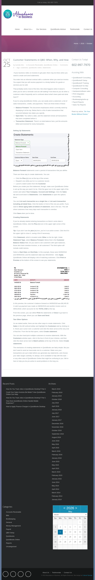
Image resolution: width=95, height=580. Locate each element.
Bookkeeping (10, 519)
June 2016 (55, 441)
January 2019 (57, 396)
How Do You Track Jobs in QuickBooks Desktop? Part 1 (26, 398)
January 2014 (57, 499)
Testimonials (75, 29)
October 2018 (57, 399)
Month (56, 515)
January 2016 (57, 458)
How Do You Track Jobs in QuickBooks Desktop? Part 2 (26, 389)
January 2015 (57, 479)
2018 (82, 43)
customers (24, 68)
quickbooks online (35, 68)
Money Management (13, 526)
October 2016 (57, 430)
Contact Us (88, 29)
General (9, 522)
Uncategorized (11, 546)
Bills (7, 515)
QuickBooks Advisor (58, 29)
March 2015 (56, 472)
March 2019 (56, 389)
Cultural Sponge (87, 575)
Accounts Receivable (35, 65)
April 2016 (55, 448)
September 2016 (58, 434)
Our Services (41, 29)
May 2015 (55, 465)
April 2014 (55, 489)
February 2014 (57, 496)
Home (17, 29)
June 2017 (55, 417)
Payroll (8, 529)
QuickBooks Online (51, 65)
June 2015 (55, 461)
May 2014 (55, 486)
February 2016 (57, 455)
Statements (47, 68)
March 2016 (56, 451)
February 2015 (57, 475)
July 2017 (55, 413)
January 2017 (57, 420)
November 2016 (57, 427)
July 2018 (55, 403)
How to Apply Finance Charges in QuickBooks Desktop (25, 406)
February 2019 (57, 392)
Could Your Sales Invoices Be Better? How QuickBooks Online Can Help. (26, 393)
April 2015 (55, 468)
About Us (27, 29)
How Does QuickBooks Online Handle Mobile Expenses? (22, 402)
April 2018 (55, 406)
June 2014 (55, 482)
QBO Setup (10, 533)
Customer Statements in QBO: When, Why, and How (41, 59)
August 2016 (56, 437)
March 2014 (56, 493)
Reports (9, 543)
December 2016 (57, 423)
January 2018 (57, 410)
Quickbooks (10, 536)
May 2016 (55, 444)
